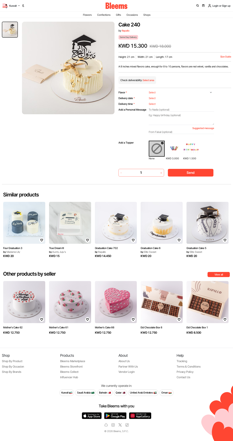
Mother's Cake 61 (58, 327)
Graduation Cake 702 (106, 248)
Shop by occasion (13, 366)
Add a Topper (126, 142)
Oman (166, 392)
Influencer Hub (69, 377)
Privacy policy (185, 371)
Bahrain (105, 392)
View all (219, 274)
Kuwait (66, 392)
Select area (148, 80)
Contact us (183, 377)
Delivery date (126, 98)
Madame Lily (11, 252)
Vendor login (126, 371)
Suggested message (203, 128)
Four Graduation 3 (12, 248)
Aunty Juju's (57, 252)
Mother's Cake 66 (104, 327)
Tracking (182, 361)
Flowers (87, 14)
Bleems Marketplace (72, 361)
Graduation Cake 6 (151, 248)
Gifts (118, 14)
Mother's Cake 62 (13, 327)
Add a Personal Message (132, 109)
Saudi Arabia (85, 392)
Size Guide (225, 56)
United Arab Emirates (143, 392)
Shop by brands (11, 371)
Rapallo (125, 30)
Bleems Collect (69, 371)
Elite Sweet (148, 252)
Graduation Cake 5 (196, 248)
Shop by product (12, 361)
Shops (146, 14)
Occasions (132, 14)
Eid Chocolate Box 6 (151, 327)
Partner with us (128, 366)
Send (190, 173)
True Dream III (56, 248)
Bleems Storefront (71, 366)
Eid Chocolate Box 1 (197, 327)
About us (124, 361)
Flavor (122, 92)
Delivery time (126, 103)
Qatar (120, 392)
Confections (103, 14)
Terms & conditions (189, 366)
